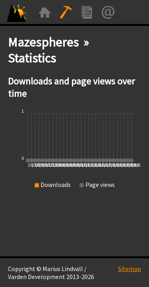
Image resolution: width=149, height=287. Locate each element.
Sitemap (129, 269)
